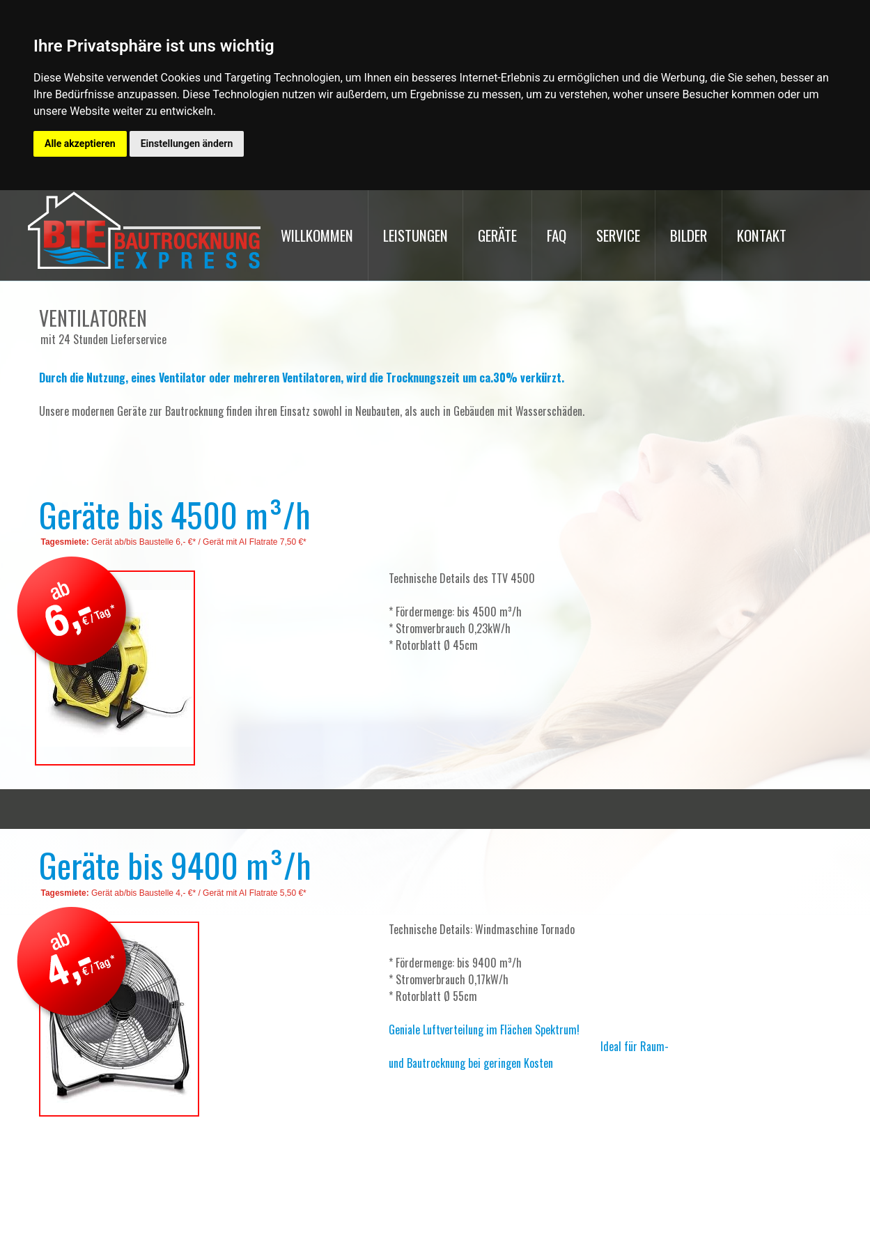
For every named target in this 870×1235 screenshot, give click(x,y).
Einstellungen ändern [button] (187, 143)
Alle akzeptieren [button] (80, 143)
